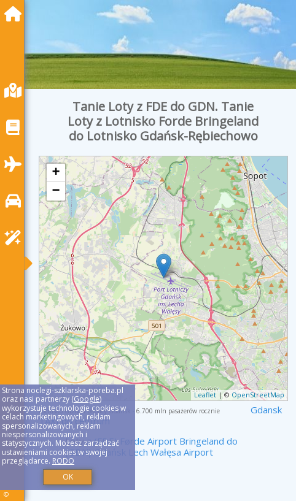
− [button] (56, 191)
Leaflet (205, 394)
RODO (63, 461)
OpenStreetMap (258, 394)
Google (86, 399)
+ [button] (56, 173)
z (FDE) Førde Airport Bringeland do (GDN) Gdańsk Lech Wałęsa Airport (151, 446)
